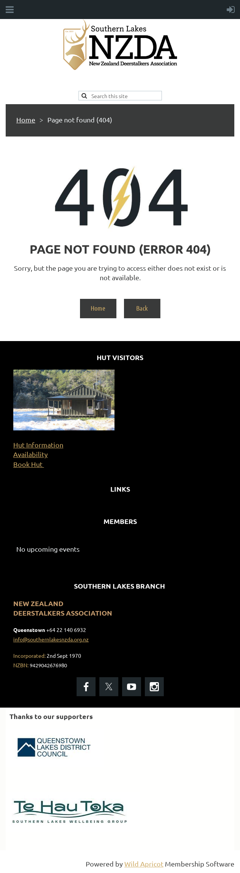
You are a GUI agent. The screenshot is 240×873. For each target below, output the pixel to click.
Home (25, 120)
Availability (30, 454)
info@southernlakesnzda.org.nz (51, 639)
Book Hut (28, 464)
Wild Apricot (143, 864)
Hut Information (38, 445)
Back (142, 308)
